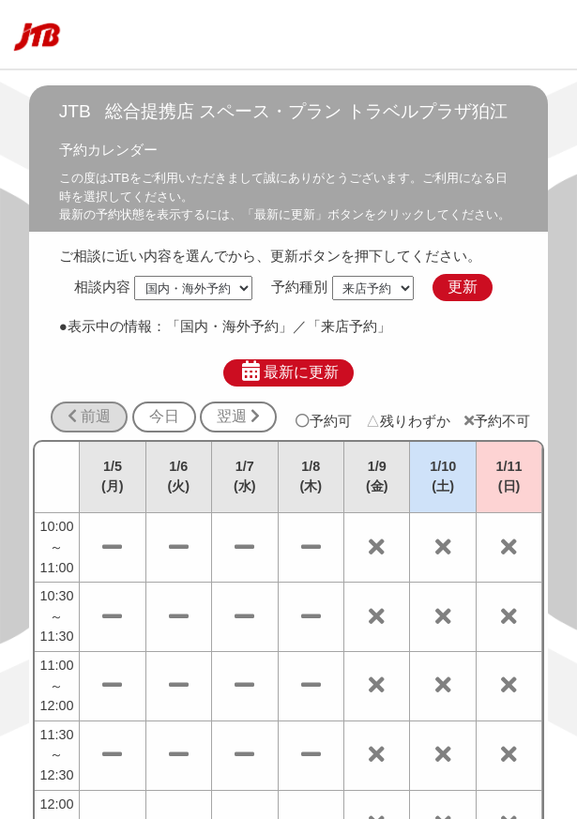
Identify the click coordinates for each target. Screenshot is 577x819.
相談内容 (102, 287)
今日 (164, 416)
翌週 (238, 416)
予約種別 (299, 287)
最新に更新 (288, 371)
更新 (463, 287)
